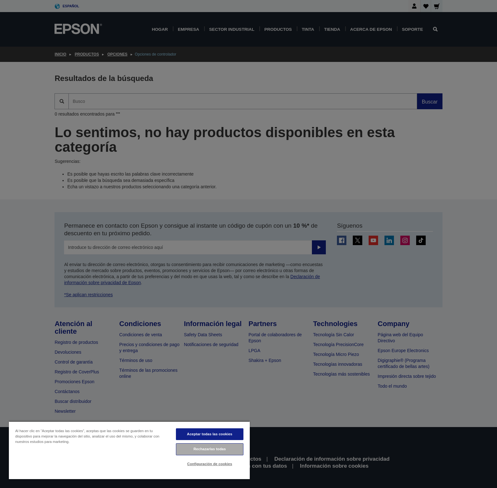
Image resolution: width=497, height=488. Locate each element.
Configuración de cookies (209, 464)
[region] (129, 450)
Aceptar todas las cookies (209, 434)
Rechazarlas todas (210, 449)
